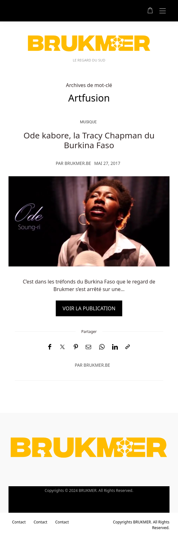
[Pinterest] (76, 347)
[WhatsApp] (102, 347)
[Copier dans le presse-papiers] (127, 347)
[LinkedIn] (115, 347)
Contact (19, 522)
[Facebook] (49, 347)
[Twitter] (62, 347)
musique (88, 122)
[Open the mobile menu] (162, 11)
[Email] (89, 347)
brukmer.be (78, 163)
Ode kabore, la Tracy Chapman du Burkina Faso (88, 140)
